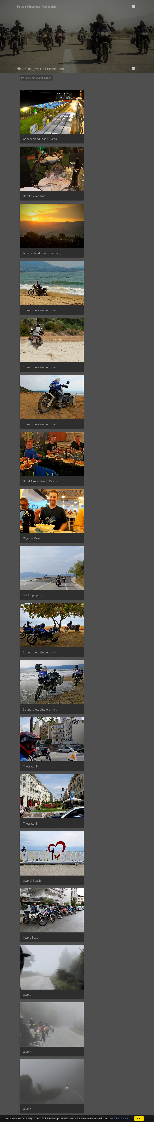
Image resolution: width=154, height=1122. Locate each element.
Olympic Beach (92, 285)
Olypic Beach (31, 488)
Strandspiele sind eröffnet (99, 183)
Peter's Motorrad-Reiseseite (36, 6)
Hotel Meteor (31, 640)
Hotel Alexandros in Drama (40, 285)
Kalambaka (30, 792)
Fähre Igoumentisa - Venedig (101, 1096)
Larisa (86, 741)
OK (139, 1118)
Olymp (87, 488)
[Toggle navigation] (133, 6)
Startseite (19, 68)
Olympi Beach (92, 437)
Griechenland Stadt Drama (40, 132)
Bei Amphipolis (33, 336)
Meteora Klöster (33, 590)
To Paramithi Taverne (96, 640)
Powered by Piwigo (93, 1113)
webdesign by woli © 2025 (65, 1113)
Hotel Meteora (32, 893)
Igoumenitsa (91, 894)
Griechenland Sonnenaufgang (42, 183)
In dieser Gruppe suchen (36, 77)
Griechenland (54, 69)
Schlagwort (33, 69)
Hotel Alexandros (94, 132)
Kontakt (97, 1109)
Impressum (58, 1109)
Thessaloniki (91, 386)
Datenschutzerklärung (119, 1118)
